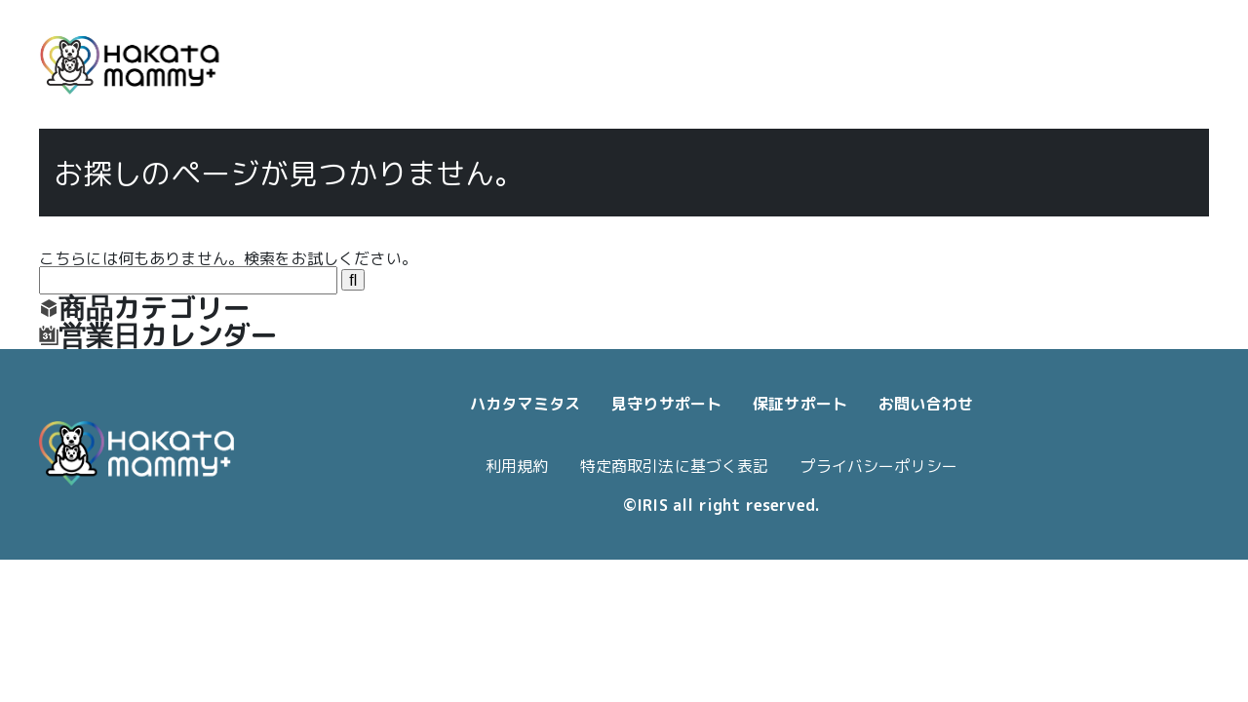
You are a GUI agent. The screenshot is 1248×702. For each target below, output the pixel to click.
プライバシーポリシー (878, 466)
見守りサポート (666, 403)
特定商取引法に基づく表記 (674, 466)
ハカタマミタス (525, 403)
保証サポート (800, 403)
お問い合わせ (925, 403)
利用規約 (517, 466)
